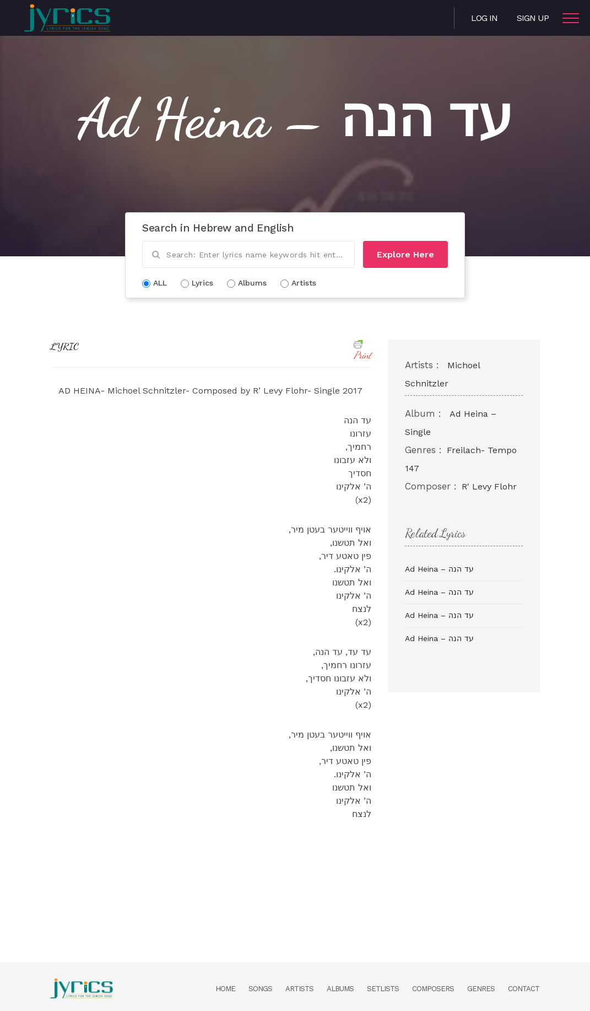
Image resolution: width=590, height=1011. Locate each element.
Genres (481, 989)
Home (225, 989)
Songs (260, 989)
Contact (523, 989)
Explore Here (405, 254)
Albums (340, 989)
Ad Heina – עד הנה (439, 568)
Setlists (383, 989)
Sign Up (533, 18)
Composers (433, 989)
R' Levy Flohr (489, 486)
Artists (299, 989)
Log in (484, 18)
